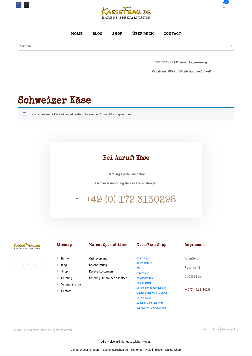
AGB (139, 267)
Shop (117, 33)
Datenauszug (144, 297)
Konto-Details (144, 262)
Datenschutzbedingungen (151, 287)
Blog (97, 33)
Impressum (142, 273)
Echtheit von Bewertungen (151, 307)
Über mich (143, 33)
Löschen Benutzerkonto (150, 302)
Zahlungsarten (144, 277)
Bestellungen (143, 258)
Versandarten (144, 282)
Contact (172, 33)
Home (77, 33)
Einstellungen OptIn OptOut (151, 292)
